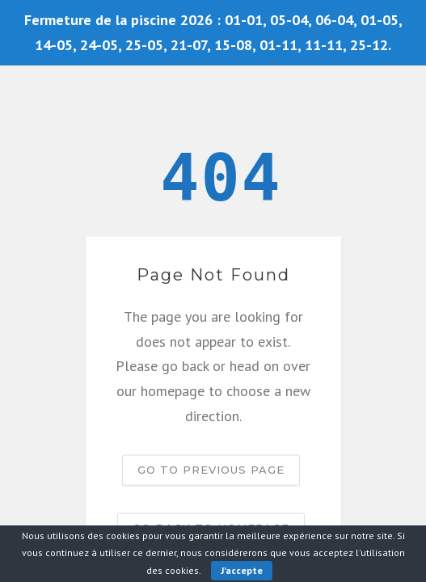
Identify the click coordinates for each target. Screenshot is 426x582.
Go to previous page (211, 469)
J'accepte (242, 570)
